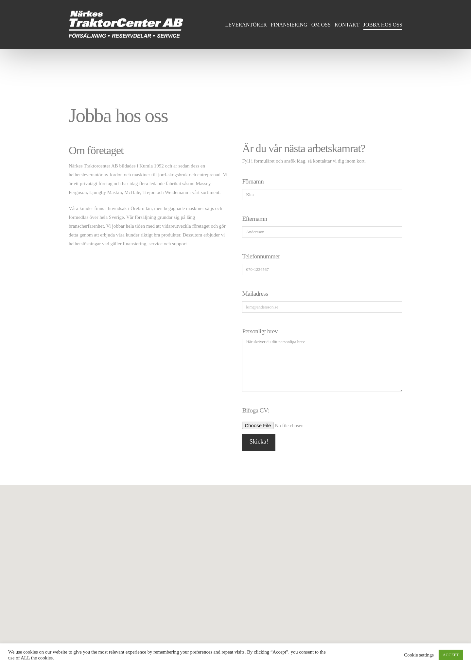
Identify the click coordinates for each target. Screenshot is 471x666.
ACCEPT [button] (451, 654)
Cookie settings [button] (419, 654)
